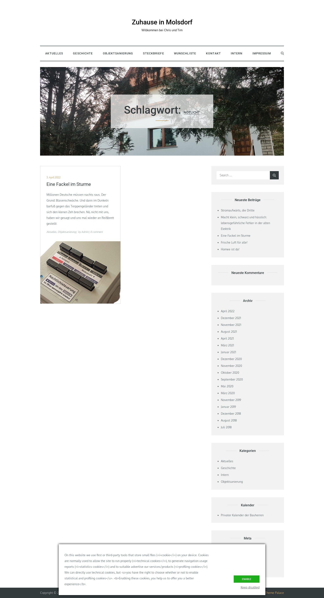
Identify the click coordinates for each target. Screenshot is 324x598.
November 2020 (231, 365)
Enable (246, 579)
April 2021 (227, 338)
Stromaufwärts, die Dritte (238, 210)
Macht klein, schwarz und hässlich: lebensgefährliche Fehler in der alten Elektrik (245, 223)
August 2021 (229, 331)
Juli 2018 (226, 427)
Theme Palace (274, 592)
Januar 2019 (228, 406)
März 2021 (227, 345)
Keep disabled (250, 587)
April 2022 (228, 311)
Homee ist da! (230, 249)
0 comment (96, 231)
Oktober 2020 (230, 372)
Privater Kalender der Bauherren (242, 515)
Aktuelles (54, 53)
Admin (85, 231)
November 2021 (231, 325)
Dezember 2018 (231, 413)
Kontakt (213, 53)
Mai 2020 (227, 386)
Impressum (262, 53)
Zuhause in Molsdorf (162, 22)
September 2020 (232, 379)
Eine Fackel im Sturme (68, 184)
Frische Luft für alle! (234, 242)
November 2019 (231, 400)
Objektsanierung (118, 53)
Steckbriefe (153, 53)
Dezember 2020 (231, 359)
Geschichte (83, 53)
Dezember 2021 (231, 318)
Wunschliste (185, 53)
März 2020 (228, 393)
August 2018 (229, 420)
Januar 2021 (228, 352)
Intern (237, 53)
